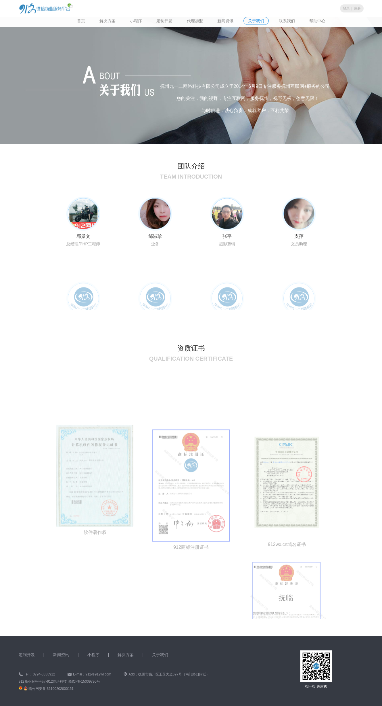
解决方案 (107, 20)
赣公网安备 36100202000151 (51, 689)
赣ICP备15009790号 (84, 681)
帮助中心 (317, 20)
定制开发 (164, 20)
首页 (81, 20)
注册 (357, 8)
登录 (346, 8)
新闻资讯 (225, 20)
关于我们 (256, 20)
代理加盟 (195, 20)
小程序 (136, 20)
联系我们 (287, 20)
